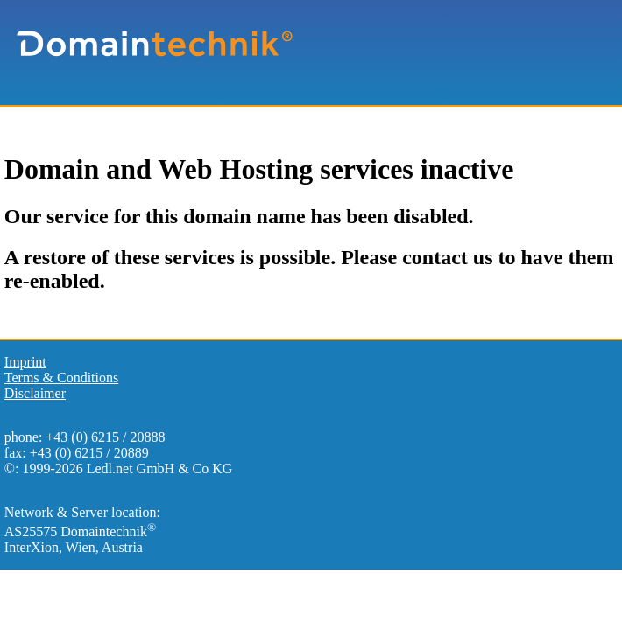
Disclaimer (35, 393)
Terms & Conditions (61, 377)
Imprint (25, 361)
